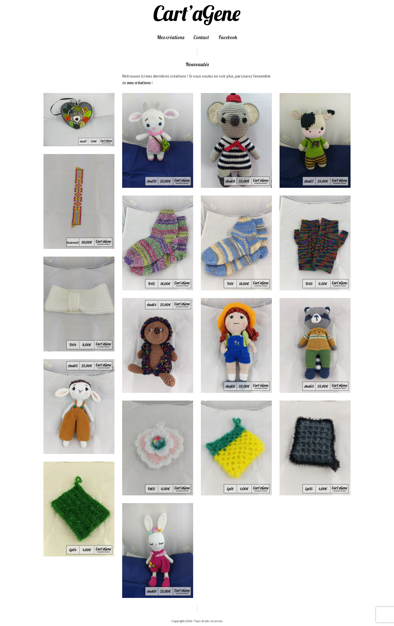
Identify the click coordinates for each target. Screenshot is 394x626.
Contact (201, 37)
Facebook (227, 37)
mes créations (139, 82)
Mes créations (170, 37)
